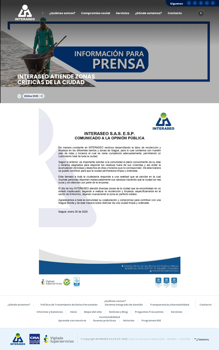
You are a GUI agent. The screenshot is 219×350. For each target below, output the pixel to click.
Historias (128, 320)
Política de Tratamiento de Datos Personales (69, 304)
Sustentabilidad (109, 317)
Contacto (175, 13)
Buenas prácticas (104, 320)
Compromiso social (95, 13)
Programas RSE (151, 320)
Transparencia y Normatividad (169, 304)
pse (190, 13)
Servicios (122, 13)
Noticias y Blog (118, 312)
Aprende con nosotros (72, 320)
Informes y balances (50, 312)
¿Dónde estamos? (148, 13)
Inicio (73, 312)
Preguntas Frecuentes (149, 312)
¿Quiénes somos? (62, 13)
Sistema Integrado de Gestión (124, 304)
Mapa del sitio (93, 312)
